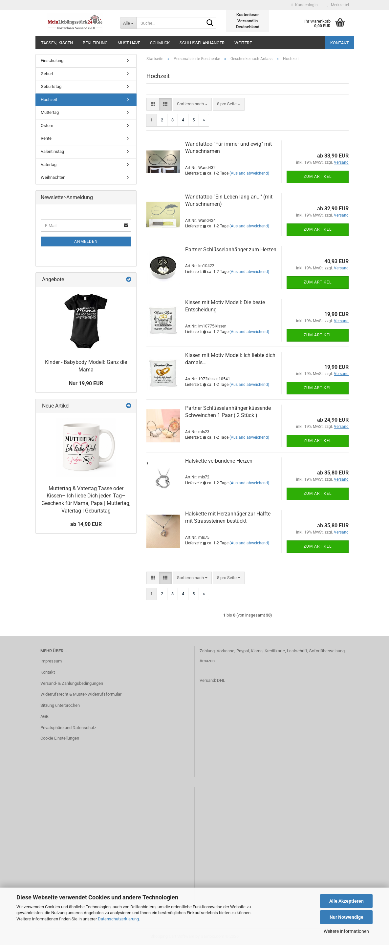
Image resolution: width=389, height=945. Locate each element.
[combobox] (192, 104)
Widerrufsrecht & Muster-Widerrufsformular (80, 694)
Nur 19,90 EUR (86, 383)
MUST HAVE (129, 42)
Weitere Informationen (346, 931)
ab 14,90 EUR (86, 524)
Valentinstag (52, 151)
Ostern (47, 125)
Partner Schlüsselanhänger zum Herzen (230, 249)
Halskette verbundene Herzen (218, 461)
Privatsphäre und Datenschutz (68, 727)
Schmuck (160, 42)
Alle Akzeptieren (346, 901)
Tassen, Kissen (57, 42)
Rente (46, 138)
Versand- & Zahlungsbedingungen (71, 683)
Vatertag (48, 164)
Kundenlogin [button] (304, 5)
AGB (44, 716)
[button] (152, 104)
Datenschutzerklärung (118, 918)
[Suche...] (128, 23)
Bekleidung (95, 42)
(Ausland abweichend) (249, 173)
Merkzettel (338, 5)
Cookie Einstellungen (59, 738)
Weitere (243, 42)
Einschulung (52, 60)
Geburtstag (51, 86)
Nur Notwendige (346, 917)
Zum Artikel (318, 176)
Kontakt (339, 42)
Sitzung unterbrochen (60, 705)
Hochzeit (49, 99)
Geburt (47, 73)
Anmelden (86, 241)
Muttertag (50, 112)
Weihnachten (53, 177)
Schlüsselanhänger (202, 42)
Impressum (51, 661)
